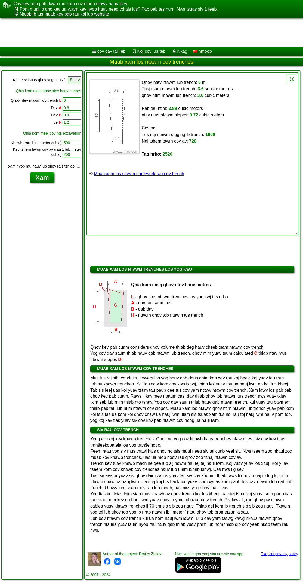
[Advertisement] (146, 32)
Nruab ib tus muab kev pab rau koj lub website (64, 14)
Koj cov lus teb (151, 51)
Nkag (182, 51)
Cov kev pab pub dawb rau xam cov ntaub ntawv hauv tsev (70, 3)
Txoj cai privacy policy (279, 554)
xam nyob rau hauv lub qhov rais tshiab (44, 166)
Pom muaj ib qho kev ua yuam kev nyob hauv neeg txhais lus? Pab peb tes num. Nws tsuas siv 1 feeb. (119, 9)
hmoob (202, 51)
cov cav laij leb (111, 51)
